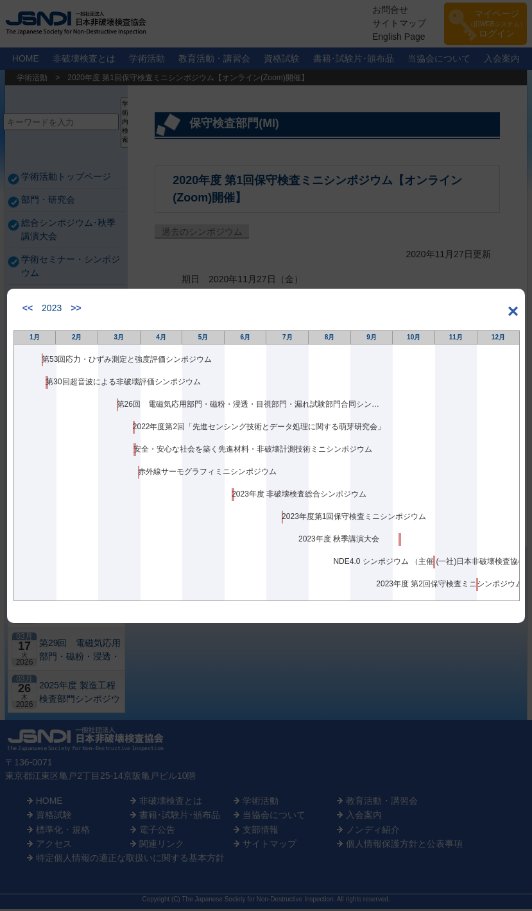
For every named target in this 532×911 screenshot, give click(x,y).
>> (76, 308)
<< (27, 308)
